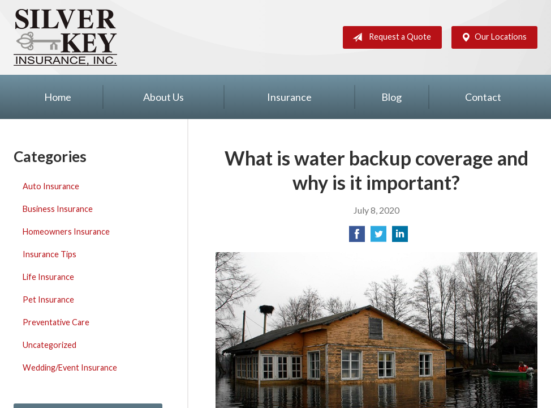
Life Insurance (48, 277)
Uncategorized (49, 345)
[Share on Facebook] (357, 237)
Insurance (289, 97)
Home (57, 97)
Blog (391, 97)
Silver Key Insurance (65, 37)
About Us (163, 97)
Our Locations (492, 37)
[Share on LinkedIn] (400, 237)
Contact (483, 97)
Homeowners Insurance (66, 231)
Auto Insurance (51, 186)
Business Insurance (58, 209)
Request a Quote (389, 37)
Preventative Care (56, 322)
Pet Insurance (48, 299)
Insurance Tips (49, 254)
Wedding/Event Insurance (70, 367)
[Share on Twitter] (378, 237)
